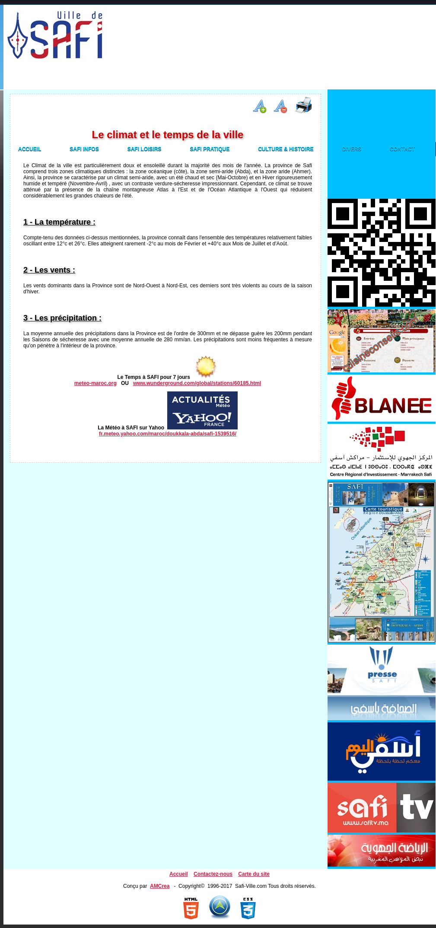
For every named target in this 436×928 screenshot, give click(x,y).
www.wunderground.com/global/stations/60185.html (197, 383)
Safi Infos (84, 149)
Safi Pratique (209, 149)
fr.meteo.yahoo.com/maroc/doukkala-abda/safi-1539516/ (167, 434)
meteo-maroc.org (95, 383)
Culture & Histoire (285, 149)
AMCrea (159, 886)
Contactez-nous (213, 874)
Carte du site (254, 874)
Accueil (29, 149)
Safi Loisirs (144, 149)
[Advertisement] (178, 61)
